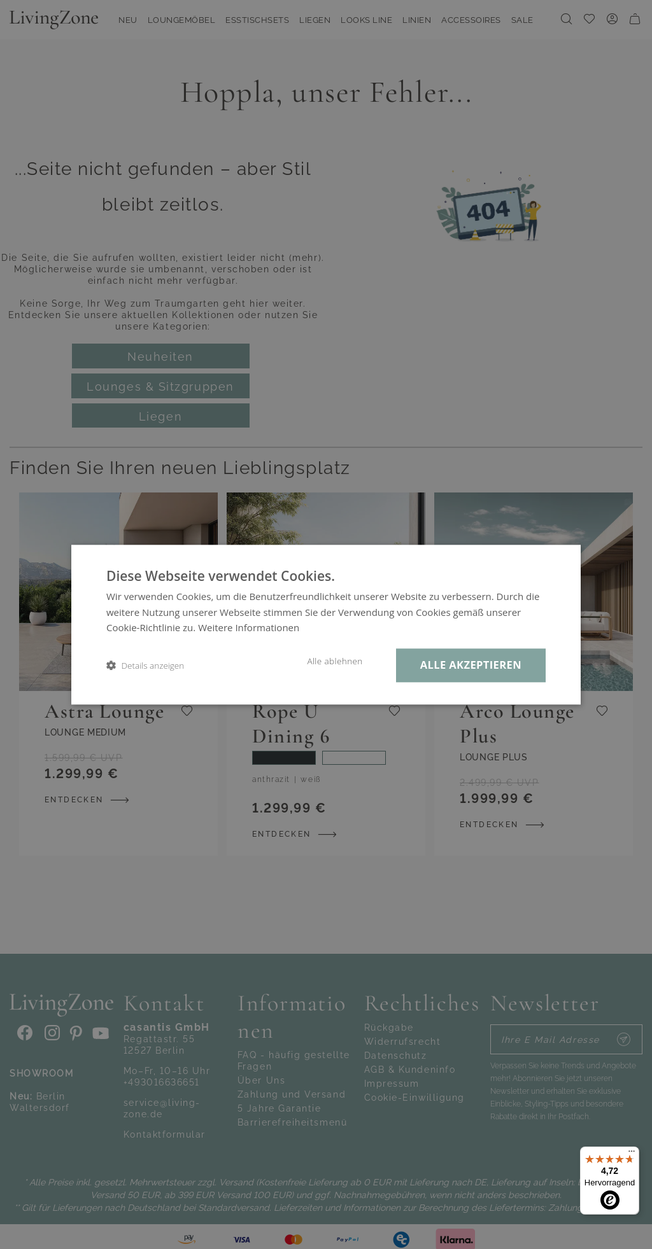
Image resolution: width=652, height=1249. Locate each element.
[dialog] (326, 624)
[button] (145, 665)
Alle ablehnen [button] (334, 661)
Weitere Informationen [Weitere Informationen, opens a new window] (248, 628)
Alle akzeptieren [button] (470, 664)
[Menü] (631, 1154)
